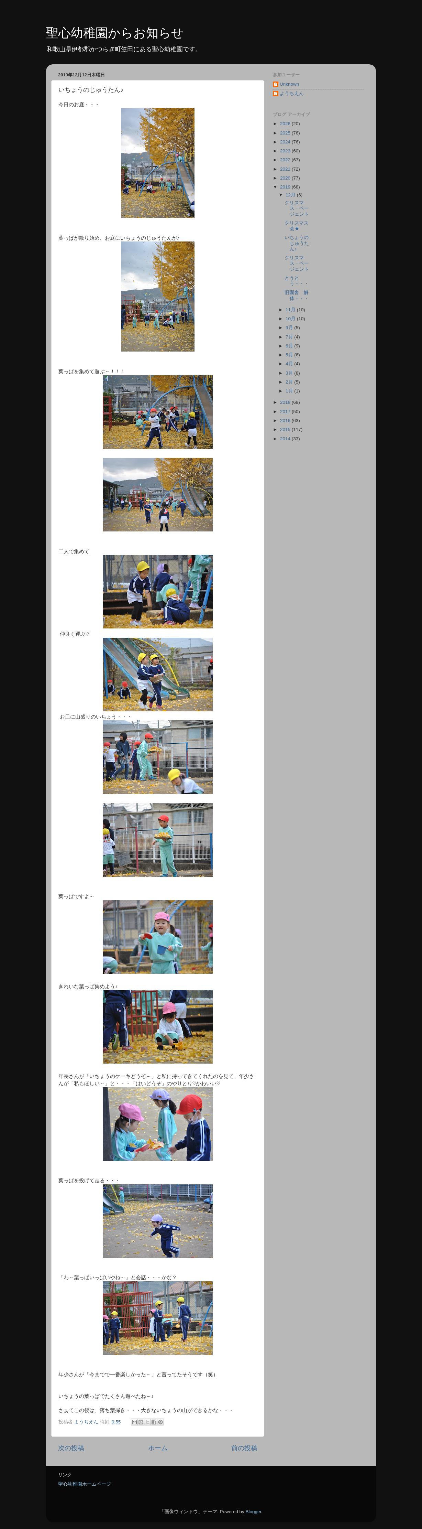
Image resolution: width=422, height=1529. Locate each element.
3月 (290, 373)
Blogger (253, 1511)
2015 (286, 429)
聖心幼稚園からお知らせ (115, 33)
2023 (286, 150)
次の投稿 (71, 1448)
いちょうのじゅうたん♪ (297, 243)
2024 (286, 141)
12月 (291, 194)
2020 (286, 178)
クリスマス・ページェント (297, 208)
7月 (290, 337)
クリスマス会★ (297, 225)
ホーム (158, 1448)
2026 (286, 123)
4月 (290, 363)
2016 (286, 420)
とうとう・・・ (297, 281)
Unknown (289, 84)
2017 (286, 411)
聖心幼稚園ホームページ (84, 1484)
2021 (286, 169)
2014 (286, 438)
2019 (286, 187)
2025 (286, 133)
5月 (290, 354)
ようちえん (292, 93)
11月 (291, 309)
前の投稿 (244, 1448)
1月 (290, 391)
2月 (290, 382)
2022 (286, 159)
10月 (291, 318)
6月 (290, 345)
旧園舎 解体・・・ (297, 295)
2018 (286, 402)
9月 (290, 327)
